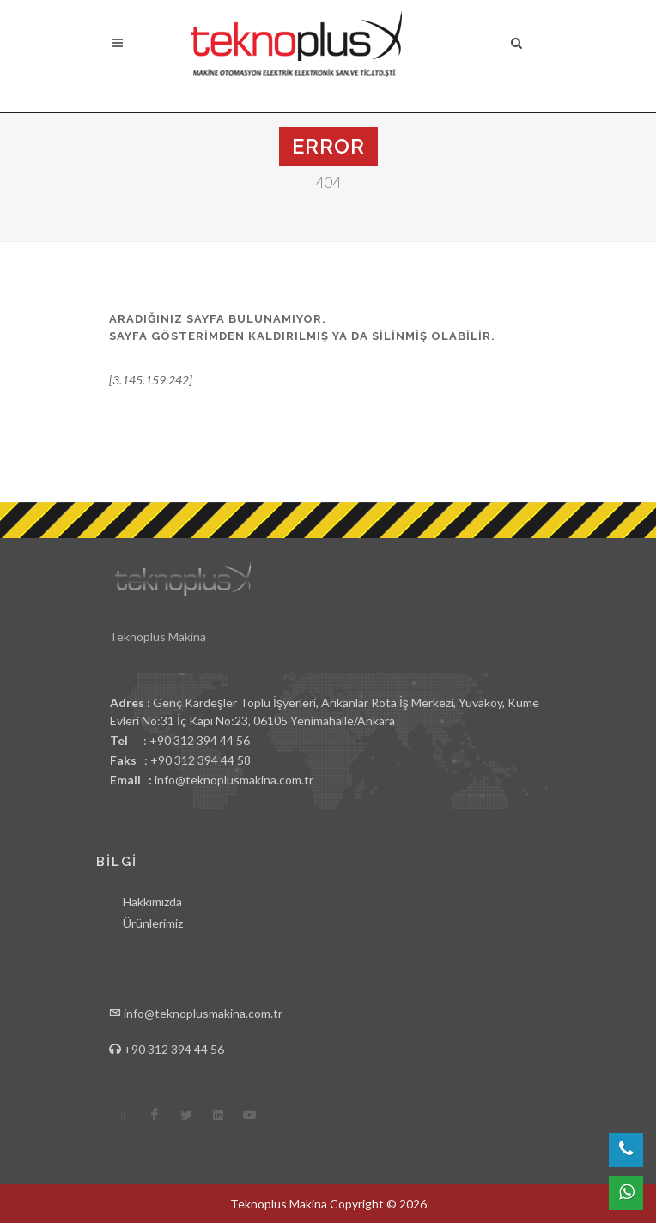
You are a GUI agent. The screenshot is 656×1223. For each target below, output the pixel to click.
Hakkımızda (152, 901)
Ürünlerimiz (153, 923)
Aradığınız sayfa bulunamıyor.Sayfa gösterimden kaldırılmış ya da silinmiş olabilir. (302, 327)
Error (328, 146)
